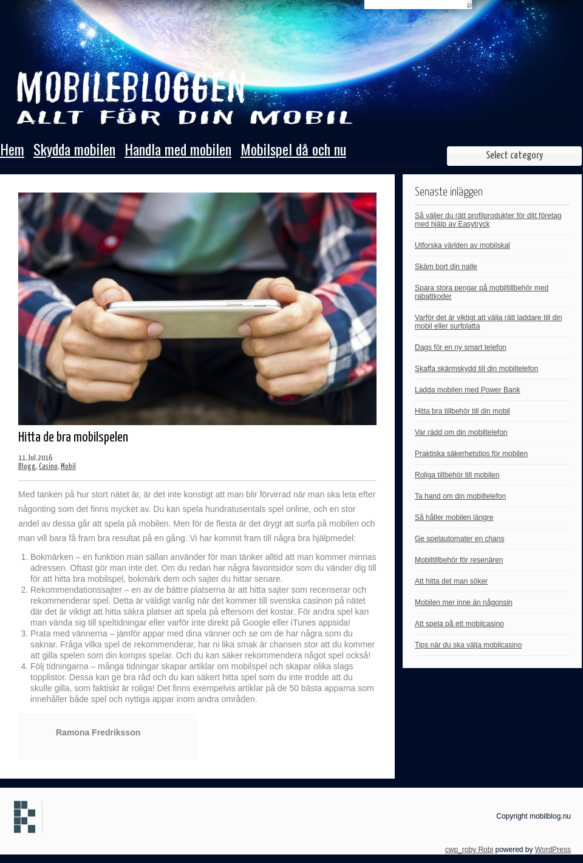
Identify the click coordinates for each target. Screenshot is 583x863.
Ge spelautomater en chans (459, 538)
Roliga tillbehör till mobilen (457, 475)
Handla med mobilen (177, 151)
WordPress (553, 849)
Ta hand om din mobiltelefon (460, 496)
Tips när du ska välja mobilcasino (468, 645)
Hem (12, 151)
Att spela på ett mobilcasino (459, 623)
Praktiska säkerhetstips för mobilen (471, 453)
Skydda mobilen (74, 151)
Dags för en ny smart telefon (460, 347)
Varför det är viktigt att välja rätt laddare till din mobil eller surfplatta (488, 321)
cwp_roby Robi (469, 849)
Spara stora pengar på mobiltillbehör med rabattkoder (481, 292)
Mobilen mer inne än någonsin (464, 602)
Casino (48, 467)
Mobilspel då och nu (293, 151)
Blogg (27, 467)
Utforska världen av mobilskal (462, 245)
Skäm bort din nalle (446, 266)
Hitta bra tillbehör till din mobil (462, 411)
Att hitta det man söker (451, 581)
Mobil (68, 467)
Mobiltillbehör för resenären (459, 560)
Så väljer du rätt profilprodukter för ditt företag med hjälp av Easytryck (488, 219)
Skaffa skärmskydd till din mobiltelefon (476, 368)
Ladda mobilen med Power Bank (467, 390)
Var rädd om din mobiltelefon (461, 432)
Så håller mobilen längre (454, 517)
